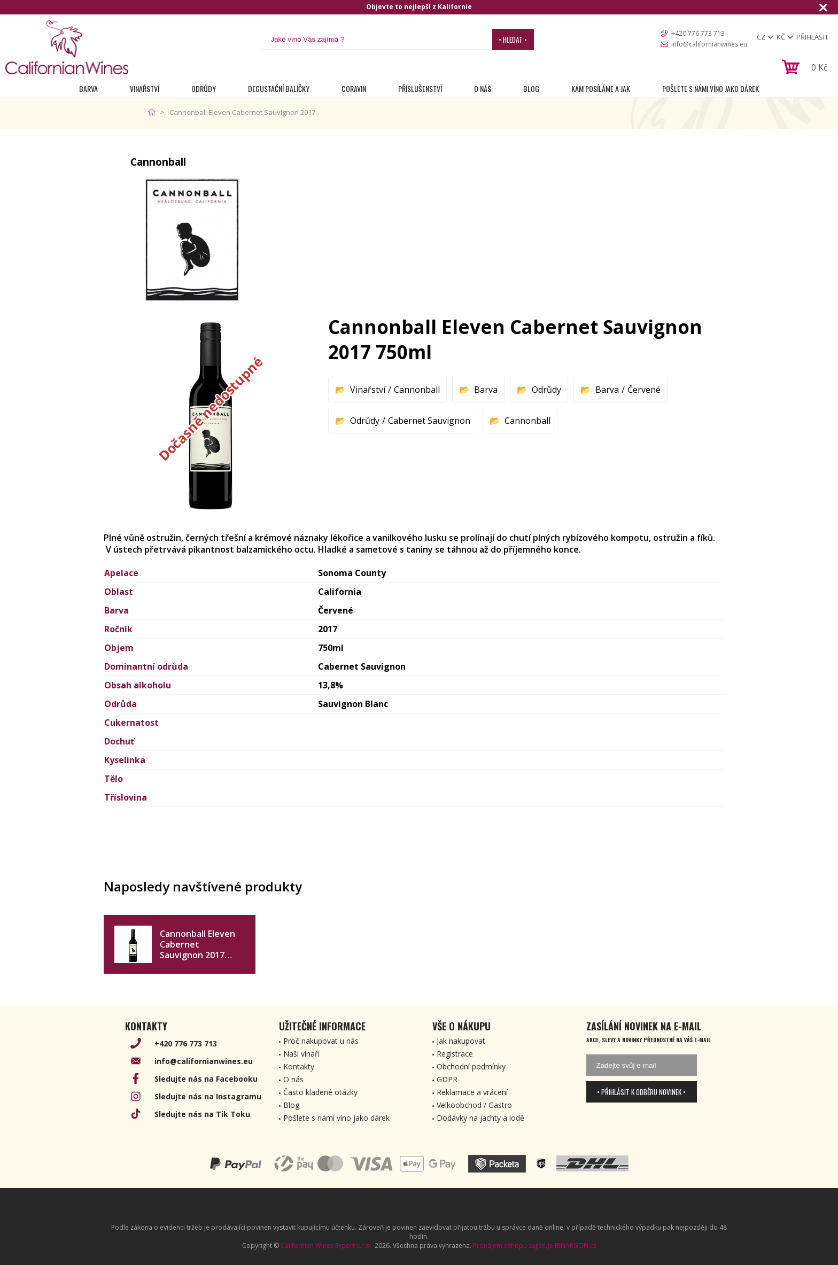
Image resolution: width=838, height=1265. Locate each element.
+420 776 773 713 (698, 33)
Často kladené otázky (320, 1092)
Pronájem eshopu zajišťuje (513, 1245)
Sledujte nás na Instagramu (207, 1096)
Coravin (354, 88)
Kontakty (298, 1066)
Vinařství (144, 88)
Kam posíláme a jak (600, 88)
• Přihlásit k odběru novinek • (641, 1091)
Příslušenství (420, 88)
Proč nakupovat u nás (321, 1041)
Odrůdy (203, 88)
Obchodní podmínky (471, 1066)
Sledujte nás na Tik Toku (202, 1114)
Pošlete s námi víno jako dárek (710, 88)
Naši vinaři (301, 1054)
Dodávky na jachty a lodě (480, 1118)
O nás (482, 88)
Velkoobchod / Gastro (474, 1105)
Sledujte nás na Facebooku (206, 1079)
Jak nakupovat (461, 1041)
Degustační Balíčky (278, 88)
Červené (644, 389)
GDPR (447, 1079)
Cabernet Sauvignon (429, 420)
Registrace (455, 1054)
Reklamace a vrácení (472, 1092)
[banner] (66, 47)
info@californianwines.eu (709, 44)
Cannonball (417, 389)
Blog (531, 88)
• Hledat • (513, 39)
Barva (88, 88)
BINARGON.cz (575, 1245)
